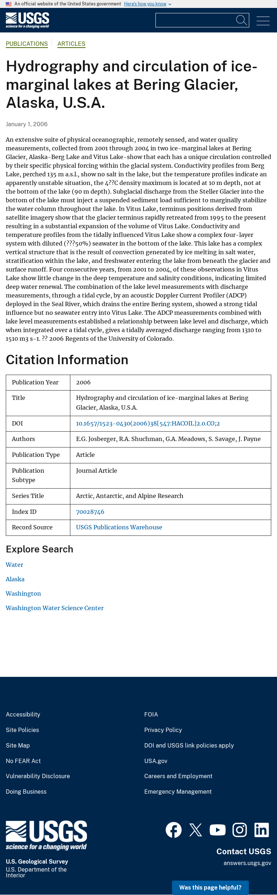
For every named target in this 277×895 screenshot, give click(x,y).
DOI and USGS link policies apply (189, 745)
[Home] (27, 26)
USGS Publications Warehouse (119, 527)
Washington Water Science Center (55, 608)
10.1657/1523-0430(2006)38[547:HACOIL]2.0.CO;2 (148, 423)
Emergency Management (178, 792)
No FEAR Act (23, 761)
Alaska (15, 579)
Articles (71, 43)
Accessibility (23, 714)
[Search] (242, 20)
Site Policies (22, 730)
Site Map (18, 745)
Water (14, 564)
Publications (27, 43)
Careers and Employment (178, 776)
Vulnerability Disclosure (38, 776)
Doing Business (26, 792)
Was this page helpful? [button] (210, 887)
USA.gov (155, 761)
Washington (23, 593)
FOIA (151, 714)
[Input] (202, 20)
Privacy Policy (163, 730)
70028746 (90, 511)
